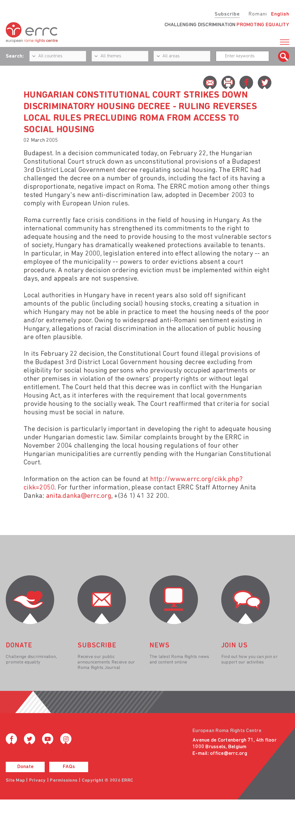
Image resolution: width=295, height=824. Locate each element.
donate (19, 645)
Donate (25, 767)
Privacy (37, 780)
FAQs (69, 767)
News (160, 645)
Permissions (63, 780)
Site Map (15, 780)
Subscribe (227, 14)
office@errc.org (228, 753)
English (280, 14)
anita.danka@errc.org (78, 496)
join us (234, 645)
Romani (257, 14)
